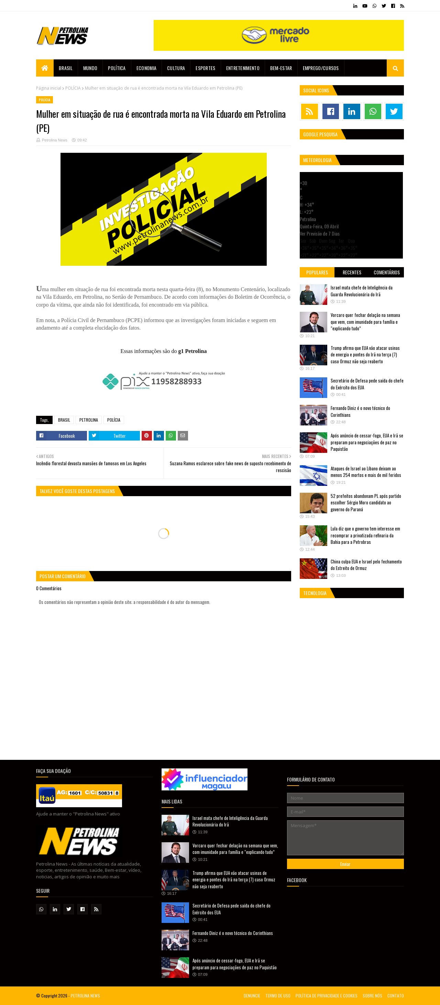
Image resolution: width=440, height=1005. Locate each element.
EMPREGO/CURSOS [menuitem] (321, 67)
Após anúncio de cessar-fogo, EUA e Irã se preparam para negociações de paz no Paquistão (367, 442)
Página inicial (48, 88)
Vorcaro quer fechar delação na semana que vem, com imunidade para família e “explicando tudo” (365, 321)
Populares (317, 272)
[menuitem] (45, 68)
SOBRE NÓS (372, 995)
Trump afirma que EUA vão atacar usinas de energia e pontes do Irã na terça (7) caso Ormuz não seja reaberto (365, 354)
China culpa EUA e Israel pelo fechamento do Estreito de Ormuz (366, 565)
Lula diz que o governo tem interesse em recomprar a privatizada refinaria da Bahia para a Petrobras (365, 535)
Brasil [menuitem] (66, 67)
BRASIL (64, 420)
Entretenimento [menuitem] (243, 67)
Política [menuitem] (116, 67)
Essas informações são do (164, 351)
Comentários (387, 272)
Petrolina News (54, 140)
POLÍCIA (73, 88)
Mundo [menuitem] (90, 67)
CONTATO (395, 995)
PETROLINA (88, 420)
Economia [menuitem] (146, 67)
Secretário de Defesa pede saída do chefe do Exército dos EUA (367, 384)
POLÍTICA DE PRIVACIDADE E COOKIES (327, 995)
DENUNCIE (252, 995)
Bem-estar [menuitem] (281, 67)
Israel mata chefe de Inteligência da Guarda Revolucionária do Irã (362, 291)
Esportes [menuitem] (205, 67)
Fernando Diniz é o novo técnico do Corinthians (360, 411)
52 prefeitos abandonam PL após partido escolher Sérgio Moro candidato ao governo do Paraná (366, 502)
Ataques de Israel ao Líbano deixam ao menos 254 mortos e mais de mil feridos (366, 472)
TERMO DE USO (277, 995)
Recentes (352, 272)
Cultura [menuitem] (176, 67)
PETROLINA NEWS (85, 995)
